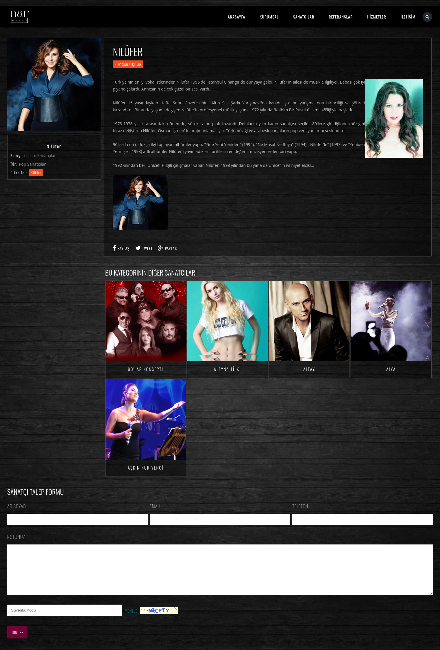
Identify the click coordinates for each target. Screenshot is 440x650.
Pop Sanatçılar (32, 164)
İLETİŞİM (408, 17)
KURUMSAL (269, 17)
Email (157, 506)
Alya (391, 369)
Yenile (131, 619)
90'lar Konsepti (145, 369)
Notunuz (17, 536)
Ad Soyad (18, 506)
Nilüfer (36, 173)
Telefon (300, 506)
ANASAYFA (236, 17)
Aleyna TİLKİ (227, 369)
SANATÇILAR (303, 17)
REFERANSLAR (341, 17)
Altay (309, 369)
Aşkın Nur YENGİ (146, 467)
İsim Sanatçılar (42, 155)
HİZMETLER (376, 17)
